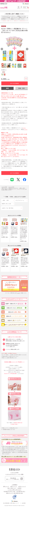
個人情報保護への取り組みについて (11, 503)
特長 (7, 88)
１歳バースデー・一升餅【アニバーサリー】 (10, 188)
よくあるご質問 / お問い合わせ (14, 489)
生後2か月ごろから (14, 308)
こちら (24, 127)
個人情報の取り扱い (21, 491)
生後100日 (14, 312)
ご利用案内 (14, 484)
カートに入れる (14, 83)
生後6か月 (14, 316)
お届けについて (13, 486)
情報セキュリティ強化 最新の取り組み (14, 493)
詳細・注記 (21, 88)
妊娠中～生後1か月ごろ (14, 304)
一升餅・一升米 (22, 188)
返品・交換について (12, 488)
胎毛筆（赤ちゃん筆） (7, 203)
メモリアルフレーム (19, 200)
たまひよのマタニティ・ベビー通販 (14, 474)
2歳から (14, 325)
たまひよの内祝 (14, 472)
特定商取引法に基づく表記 (9, 491)
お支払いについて (22, 486)
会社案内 (24, 503)
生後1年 (14, 320)
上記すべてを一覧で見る (7, 208)
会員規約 (19, 488)
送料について (6, 486)
